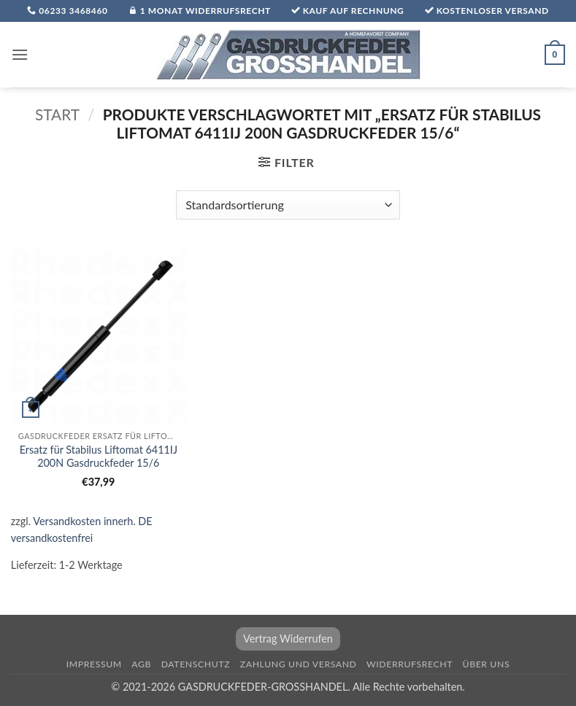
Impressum (94, 664)
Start (57, 114)
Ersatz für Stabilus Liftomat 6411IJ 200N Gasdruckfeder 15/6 (98, 456)
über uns (486, 664)
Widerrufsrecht (409, 664)
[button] (19, 54)
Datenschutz (196, 664)
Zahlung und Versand (298, 664)
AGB (141, 664)
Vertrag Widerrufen (288, 638)
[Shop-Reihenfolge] (287, 205)
